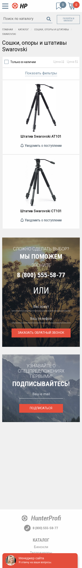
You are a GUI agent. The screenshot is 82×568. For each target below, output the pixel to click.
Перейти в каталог (68, 19)
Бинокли (41, 547)
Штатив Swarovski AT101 (41, 136)
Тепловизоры (41, 553)
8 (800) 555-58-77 (41, 275)
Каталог (41, 540)
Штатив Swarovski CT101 (41, 211)
